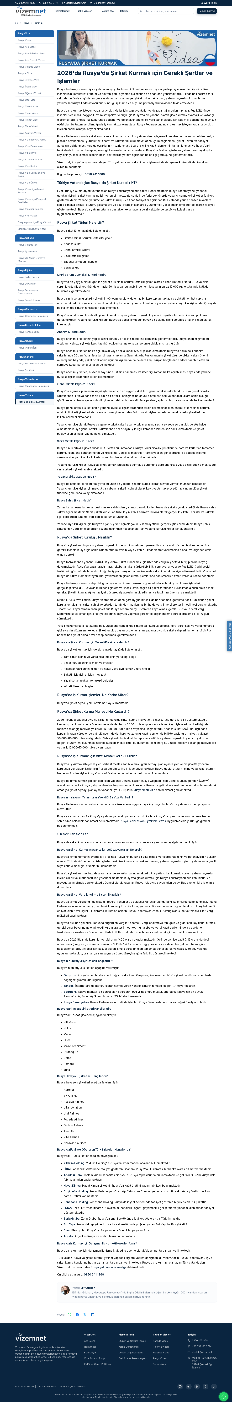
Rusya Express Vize (28, 82)
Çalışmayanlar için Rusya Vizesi (34, 224)
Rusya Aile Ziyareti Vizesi (31, 62)
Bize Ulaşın (90, 1355)
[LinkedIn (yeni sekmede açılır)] (197, 1389)
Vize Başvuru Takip (94, 1361)
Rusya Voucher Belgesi (30, 211)
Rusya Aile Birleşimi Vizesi (31, 56)
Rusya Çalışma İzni (27, 247)
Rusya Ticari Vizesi (28, 115)
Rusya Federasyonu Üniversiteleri (28, 294)
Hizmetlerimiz (63, 12)
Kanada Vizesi (160, 1343)
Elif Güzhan (88, 1290)
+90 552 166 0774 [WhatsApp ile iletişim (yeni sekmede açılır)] (200, 1348)
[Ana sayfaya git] (16, 25)
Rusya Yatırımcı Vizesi (29, 135)
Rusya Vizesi (25, 42)
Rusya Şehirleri (26, 372)
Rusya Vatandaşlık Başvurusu (33, 388)
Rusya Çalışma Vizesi (29, 69)
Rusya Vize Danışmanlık (30, 148)
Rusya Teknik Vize (28, 109)
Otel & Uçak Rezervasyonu (133, 1361)
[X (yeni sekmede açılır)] (214, 1389)
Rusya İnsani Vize (27, 89)
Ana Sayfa (89, 1343)
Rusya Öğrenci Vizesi (29, 95)
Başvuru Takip (209, 2)
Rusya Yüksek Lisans (29, 302)
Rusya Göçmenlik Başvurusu (33, 318)
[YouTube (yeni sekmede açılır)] (189, 1389)
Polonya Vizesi (161, 1349)
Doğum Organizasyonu (131, 1355)
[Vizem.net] (31, 1339)
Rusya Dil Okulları (27, 286)
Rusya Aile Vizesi (27, 49)
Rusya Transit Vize (28, 122)
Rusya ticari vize (144, 792)
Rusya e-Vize (25, 76)
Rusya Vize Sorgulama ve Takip (31, 177)
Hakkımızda (107, 12)
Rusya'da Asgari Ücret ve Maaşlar (31, 262)
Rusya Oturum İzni (27, 350)
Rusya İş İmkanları (27, 254)
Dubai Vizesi (159, 1366)
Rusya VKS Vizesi (27, 218)
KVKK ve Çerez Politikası (97, 1366)
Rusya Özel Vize (27, 102)
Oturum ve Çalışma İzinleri (132, 1343)
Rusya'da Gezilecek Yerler (32, 366)
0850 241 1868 (95, 176)
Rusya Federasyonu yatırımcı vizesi (143, 823)
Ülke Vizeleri (86, 12)
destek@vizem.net (200, 1354)
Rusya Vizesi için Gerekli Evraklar (31, 193)
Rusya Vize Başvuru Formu (32, 142)
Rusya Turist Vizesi (28, 129)
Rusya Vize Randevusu (30, 162)
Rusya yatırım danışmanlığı (108, 1269)
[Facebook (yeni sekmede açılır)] (205, 1389)
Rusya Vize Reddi (27, 168)
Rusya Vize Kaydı (27, 155)
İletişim (124, 12)
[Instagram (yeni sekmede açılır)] (180, 1389)
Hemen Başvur (207, 12)
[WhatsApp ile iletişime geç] (223, 1396)
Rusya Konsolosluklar (29, 334)
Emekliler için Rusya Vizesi (32, 231)
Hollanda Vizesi (161, 1355)
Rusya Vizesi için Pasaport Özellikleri (32, 203)
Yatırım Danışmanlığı (129, 1349)
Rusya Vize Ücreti (27, 185)
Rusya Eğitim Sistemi (28, 279)
